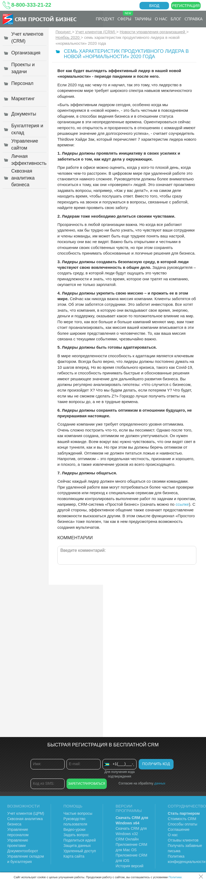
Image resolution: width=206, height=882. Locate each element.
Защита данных (77, 845)
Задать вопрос (76, 835)
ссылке (182, 504)
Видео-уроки (75, 829)
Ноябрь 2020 (68, 37)
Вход (154, 5)
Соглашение (179, 829)
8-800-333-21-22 (31, 5)
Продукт (105, 18)
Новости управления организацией (153, 31)
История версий (130, 866)
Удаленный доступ (80, 851)
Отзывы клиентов (183, 840)
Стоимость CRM (182, 819)
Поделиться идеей (80, 840)
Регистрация (186, 5)
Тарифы (143, 18)
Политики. (175, 877)
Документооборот (22, 851)
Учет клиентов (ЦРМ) (25, 813)
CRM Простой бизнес (45, 19)
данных (159, 783)
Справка (194, 18)
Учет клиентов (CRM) (95, 31)
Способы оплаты (182, 824)
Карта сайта (74, 856)
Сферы (125, 16)
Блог (176, 18)
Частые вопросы (78, 813)
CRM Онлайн (127, 839)
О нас (161, 18)
